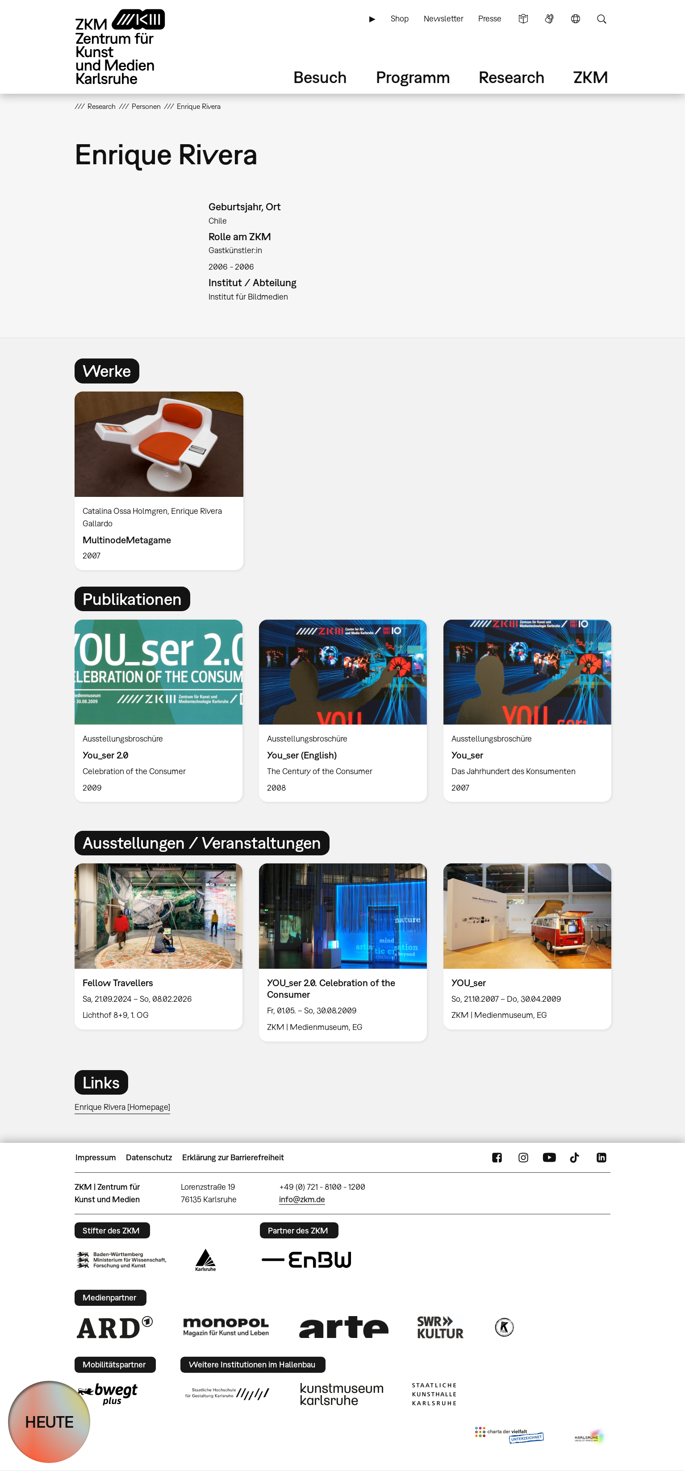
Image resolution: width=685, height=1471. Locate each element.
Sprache (576, 18)
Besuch (320, 77)
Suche (601, 18)
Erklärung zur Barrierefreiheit (233, 1157)
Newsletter (444, 18)
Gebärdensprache (549, 18)
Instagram (523, 1157)
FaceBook (497, 1157)
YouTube (549, 1157)
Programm (413, 77)
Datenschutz (149, 1157)
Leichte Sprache (523, 18)
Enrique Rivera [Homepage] (122, 1107)
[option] (163, 481)
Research (512, 77)
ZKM (590, 77)
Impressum (95, 1157)
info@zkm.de (302, 1199)
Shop (400, 18)
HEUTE (49, 1421)
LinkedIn (601, 1157)
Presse (489, 18)
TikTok (576, 1157)
